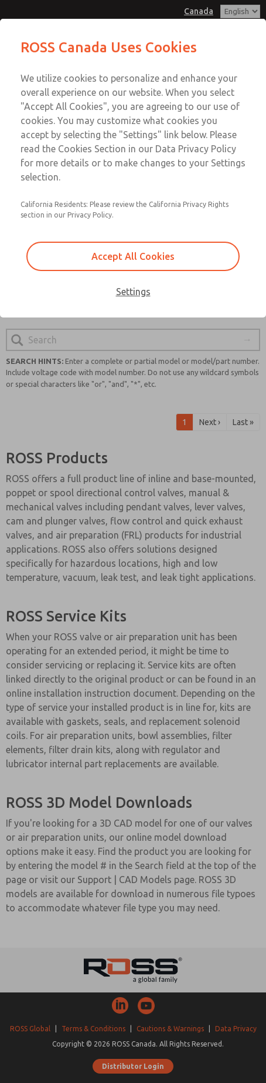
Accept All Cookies (133, 256)
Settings (133, 291)
